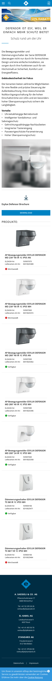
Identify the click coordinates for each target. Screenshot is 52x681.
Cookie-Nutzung (35, 677)
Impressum (34, 663)
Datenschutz (18, 663)
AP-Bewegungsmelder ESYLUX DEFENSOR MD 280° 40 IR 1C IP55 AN (25, 354)
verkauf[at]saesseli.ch (26, 609)
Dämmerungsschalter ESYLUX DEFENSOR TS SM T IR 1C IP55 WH (25, 549)
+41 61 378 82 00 (27, 649)
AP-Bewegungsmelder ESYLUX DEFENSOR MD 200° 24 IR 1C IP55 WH (25, 452)
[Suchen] (9, 3)
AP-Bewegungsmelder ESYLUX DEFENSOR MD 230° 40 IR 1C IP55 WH (25, 305)
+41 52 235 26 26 (27, 606)
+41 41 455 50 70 (27, 627)
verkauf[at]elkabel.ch (26, 630)
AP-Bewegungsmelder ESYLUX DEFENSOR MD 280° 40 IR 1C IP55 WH (25, 403)
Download (26, 212)
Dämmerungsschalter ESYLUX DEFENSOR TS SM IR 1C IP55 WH (25, 500)
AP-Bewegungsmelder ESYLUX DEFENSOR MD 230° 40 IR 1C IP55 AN (25, 256)
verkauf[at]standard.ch (26, 651)
